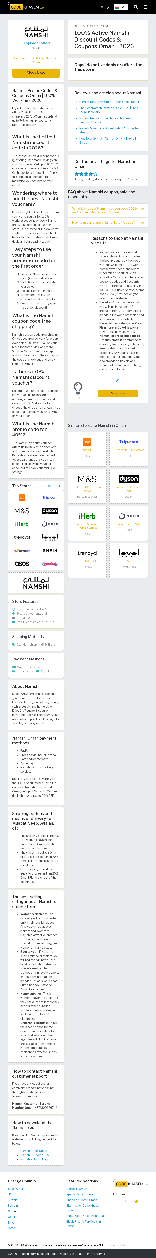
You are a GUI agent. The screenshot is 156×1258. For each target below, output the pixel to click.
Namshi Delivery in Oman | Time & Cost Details (109, 101)
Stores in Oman (76, 1188)
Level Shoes (128, 566)
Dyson (128, 496)
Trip (129, 455)
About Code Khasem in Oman (85, 1215)
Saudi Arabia (16, 1188)
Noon (129, 529)
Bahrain (13, 1205)
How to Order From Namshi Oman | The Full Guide (107, 140)
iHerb (87, 533)
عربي (105, 7)
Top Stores (22, 485)
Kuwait (12, 1200)
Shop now (118, 393)
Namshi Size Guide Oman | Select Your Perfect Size (110, 130)
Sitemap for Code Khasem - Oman (84, 1208)
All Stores (88, 25)
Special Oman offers (80, 1194)
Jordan (12, 1228)
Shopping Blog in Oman (81, 1200)
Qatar (11, 1216)
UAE (10, 1194)
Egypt (11, 1222)
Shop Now (36, 73)
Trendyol (87, 566)
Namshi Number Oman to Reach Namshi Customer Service (106, 120)
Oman (12, 1211)
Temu (87, 455)
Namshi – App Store (33, 1151)
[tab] (108, 210)
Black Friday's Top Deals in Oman (83, 1224)
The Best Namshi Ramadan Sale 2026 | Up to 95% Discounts (108, 110)
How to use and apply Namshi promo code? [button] (108, 223)
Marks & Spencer (87, 496)
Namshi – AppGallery (34, 1159)
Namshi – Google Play (34, 1155)
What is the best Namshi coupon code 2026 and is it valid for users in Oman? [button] (108, 210)
